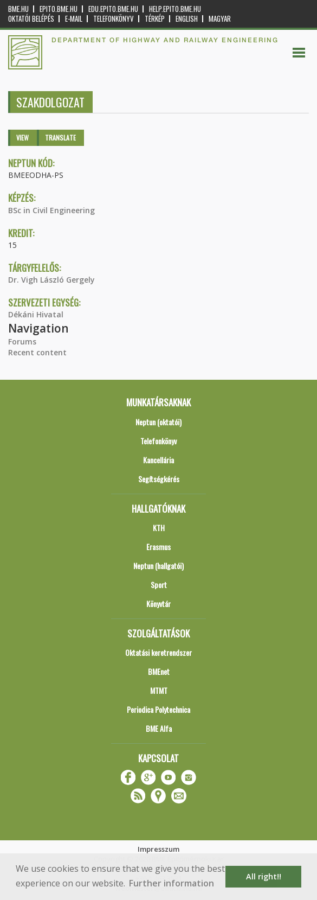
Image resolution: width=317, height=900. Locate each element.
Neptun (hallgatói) (158, 565)
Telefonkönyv (113, 18)
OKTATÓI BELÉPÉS (31, 18)
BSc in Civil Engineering (51, 210)
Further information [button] (171, 883)
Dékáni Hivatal (35, 314)
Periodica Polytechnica (158, 709)
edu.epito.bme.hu (113, 8)
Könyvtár (158, 603)
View (22, 137)
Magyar (220, 18)
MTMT (158, 690)
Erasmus (158, 546)
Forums (22, 341)
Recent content (37, 352)
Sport (159, 584)
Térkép (155, 18)
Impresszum (158, 849)
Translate (60, 137)
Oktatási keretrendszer (158, 652)
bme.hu (18, 8)
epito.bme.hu (58, 8)
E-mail (73, 18)
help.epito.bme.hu (175, 8)
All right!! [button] (263, 876)
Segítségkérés (158, 478)
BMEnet (159, 671)
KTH (159, 527)
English (187, 18)
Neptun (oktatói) (158, 421)
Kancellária (158, 459)
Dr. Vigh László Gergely (51, 280)
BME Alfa (159, 728)
